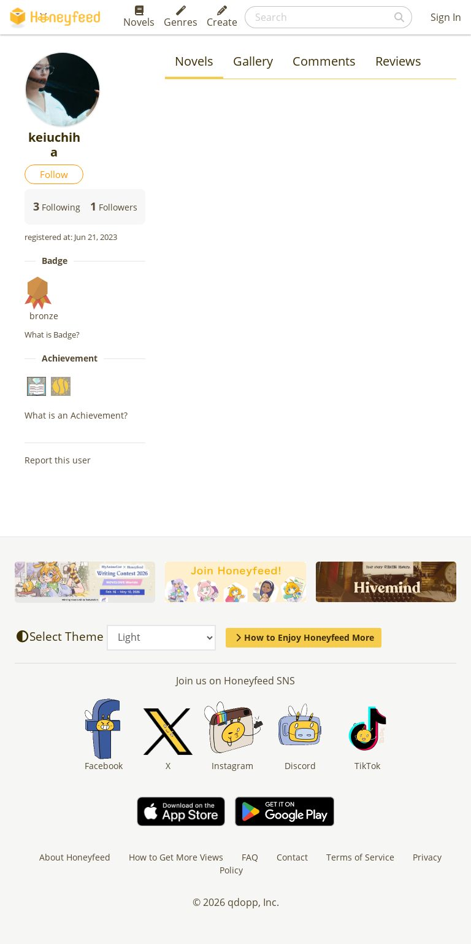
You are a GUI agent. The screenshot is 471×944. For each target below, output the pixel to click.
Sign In (446, 17)
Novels (139, 17)
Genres (180, 17)
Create (222, 17)
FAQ (250, 857)
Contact (292, 857)
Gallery (253, 61)
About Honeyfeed (74, 857)
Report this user (58, 460)
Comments (324, 61)
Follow (54, 174)
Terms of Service (360, 857)
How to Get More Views (176, 857)
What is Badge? (52, 334)
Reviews (398, 61)
